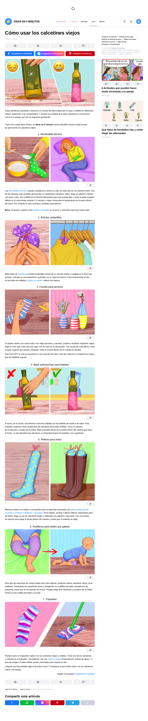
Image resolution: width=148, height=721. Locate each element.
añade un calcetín (35, 280)
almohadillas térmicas (18, 191)
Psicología (106, 95)
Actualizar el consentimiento (111, 44)
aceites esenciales (41, 210)
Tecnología (106, 137)
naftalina (21, 274)
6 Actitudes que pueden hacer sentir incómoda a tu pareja (119, 90)
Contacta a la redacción (109, 37)
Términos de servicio (108, 41)
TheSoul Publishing (118, 48)
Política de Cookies (130, 39)
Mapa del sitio (122, 41)
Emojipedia (79, 674)
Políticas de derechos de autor (111, 39)
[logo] (22, 21)
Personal (61, 21)
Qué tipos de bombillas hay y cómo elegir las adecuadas (122, 131)
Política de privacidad (126, 37)
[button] (106, 84)
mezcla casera (54, 659)
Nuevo (73, 21)
